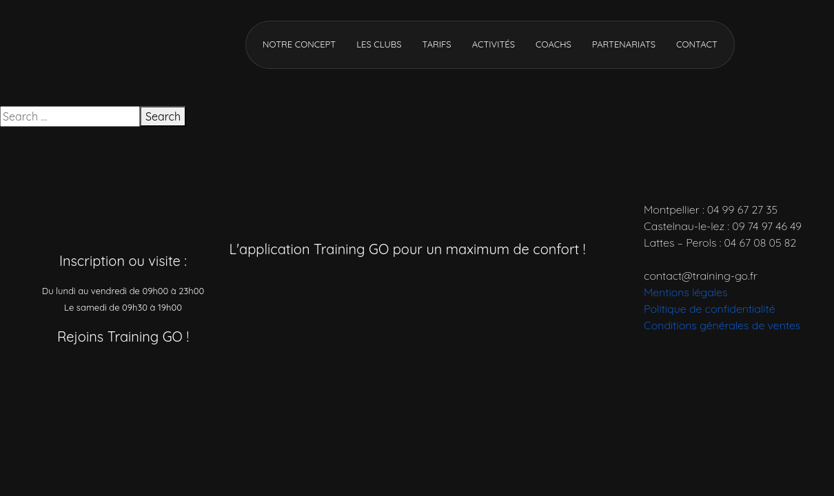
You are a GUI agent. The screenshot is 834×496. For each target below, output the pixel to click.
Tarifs (436, 44)
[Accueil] (114, 43)
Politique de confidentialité (709, 309)
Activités (493, 44)
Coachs (553, 44)
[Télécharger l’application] (350, 286)
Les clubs (378, 44)
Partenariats (623, 44)
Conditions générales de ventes (722, 325)
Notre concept (299, 44)
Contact (697, 44)
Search (163, 116)
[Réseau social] (54, 374)
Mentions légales (685, 292)
